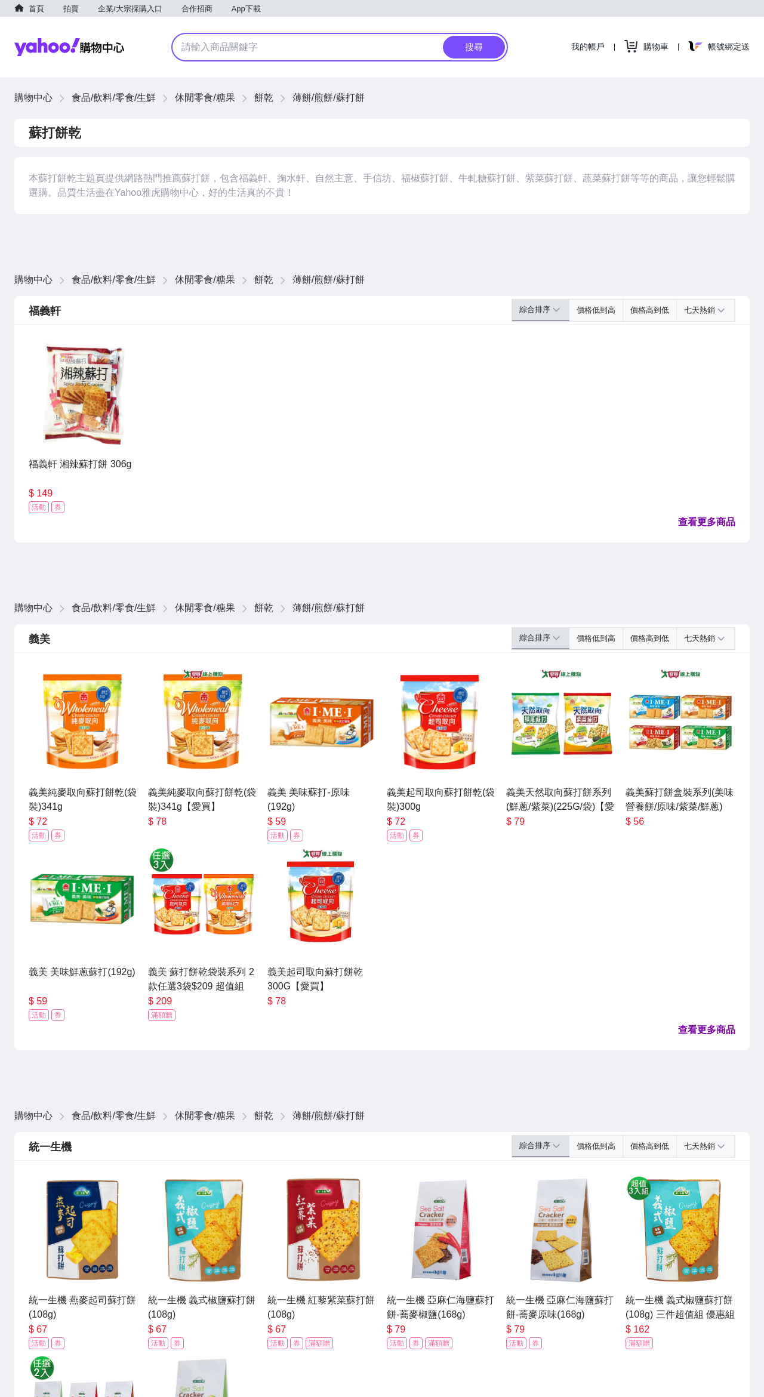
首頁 (36, 9)
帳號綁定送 (729, 46)
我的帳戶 (588, 46)
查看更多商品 (706, 522)
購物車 (655, 46)
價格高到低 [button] (649, 310)
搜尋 (474, 47)
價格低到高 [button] (596, 310)
